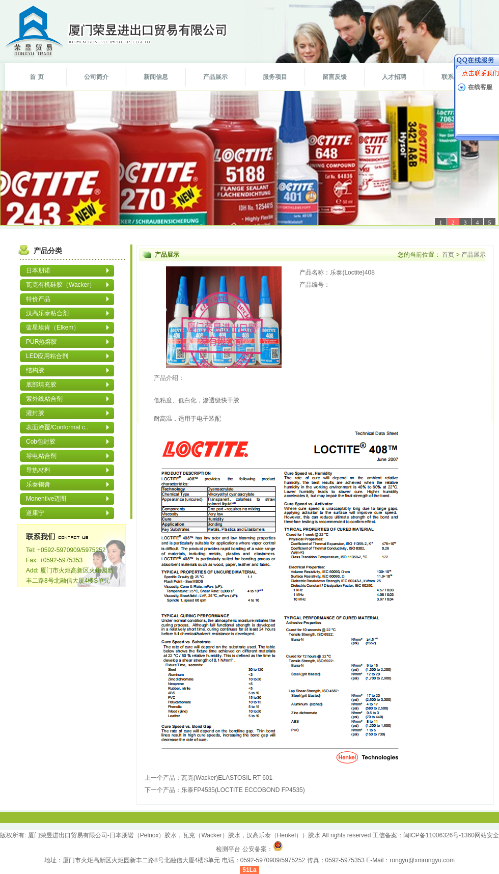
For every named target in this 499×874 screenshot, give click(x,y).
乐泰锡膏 (38, 484)
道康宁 (35, 512)
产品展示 (215, 76)
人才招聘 (394, 76)
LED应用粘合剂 (47, 356)
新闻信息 (156, 76)
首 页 (36, 76)
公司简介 (96, 76)
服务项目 (275, 76)
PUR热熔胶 (41, 341)
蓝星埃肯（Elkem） (52, 327)
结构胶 (35, 370)
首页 (448, 254)
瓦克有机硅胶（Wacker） (60, 284)
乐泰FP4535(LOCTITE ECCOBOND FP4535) (243, 790)
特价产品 (38, 299)
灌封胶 (35, 413)
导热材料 (38, 470)
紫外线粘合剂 (44, 398)
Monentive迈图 (46, 498)
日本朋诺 (38, 270)
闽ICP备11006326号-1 (433, 835)
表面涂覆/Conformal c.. (57, 427)
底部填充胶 (41, 384)
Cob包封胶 (41, 441)
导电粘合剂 (41, 455)
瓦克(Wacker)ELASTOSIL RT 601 (226, 777)
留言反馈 (334, 76)
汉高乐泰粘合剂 (47, 313)
